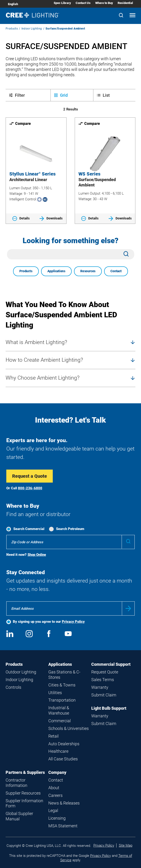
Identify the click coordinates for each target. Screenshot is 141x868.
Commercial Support (110, 664)
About (53, 787)
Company (57, 772)
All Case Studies (63, 758)
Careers (55, 795)
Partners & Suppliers (25, 772)
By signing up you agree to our (49, 622)
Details (21, 218)
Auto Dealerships (63, 743)
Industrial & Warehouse (58, 710)
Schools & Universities (68, 728)
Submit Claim (103, 694)
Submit (128, 608)
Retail (53, 736)
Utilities (55, 692)
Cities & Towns (61, 684)
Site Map (125, 845)
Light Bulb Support (108, 708)
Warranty (99, 687)
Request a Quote (29, 476)
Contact (116, 271)
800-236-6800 (30, 488)
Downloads (51, 218)
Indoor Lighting (31, 28)
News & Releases (64, 803)
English (13, 4)
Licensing (57, 818)
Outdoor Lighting (21, 671)
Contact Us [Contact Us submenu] (83, 3)
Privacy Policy (73, 622)
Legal (53, 810)
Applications (56, 271)
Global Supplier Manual (19, 816)
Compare (20, 123)
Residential (125, 3)
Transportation (62, 700)
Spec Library (62, 3)
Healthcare (58, 751)
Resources (87, 271)
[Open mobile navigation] (132, 15)
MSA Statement (63, 825)
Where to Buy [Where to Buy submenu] (104, 3)
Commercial (59, 720)
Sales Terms (102, 679)
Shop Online (37, 555)
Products (12, 28)
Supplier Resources (23, 793)
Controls (13, 687)
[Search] (121, 15)
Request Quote (104, 671)
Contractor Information (16, 783)
